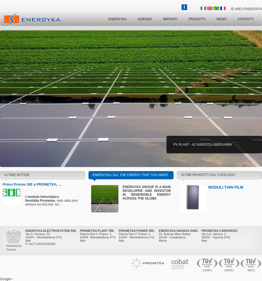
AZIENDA (145, 19)
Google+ (6, 279)
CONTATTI (246, 19)
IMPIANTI (170, 19)
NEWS (222, 19)
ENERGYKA (117, 19)
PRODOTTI (197, 19)
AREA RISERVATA (248, 9)
